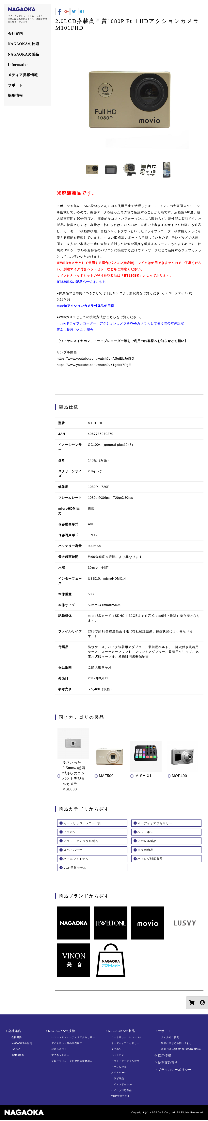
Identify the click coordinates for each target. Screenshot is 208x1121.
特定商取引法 (168, 1063)
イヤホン (70, 832)
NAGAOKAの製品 (23, 54)
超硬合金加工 (59, 1049)
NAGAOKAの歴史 (21, 1044)
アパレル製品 (147, 841)
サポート (15, 85)
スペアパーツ (73, 850)
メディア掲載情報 (23, 75)
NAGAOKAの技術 (23, 44)
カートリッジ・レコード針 (83, 823)
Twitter (15, 1049)
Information (18, 65)
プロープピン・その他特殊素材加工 (71, 1061)
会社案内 (15, 34)
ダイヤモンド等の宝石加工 (66, 1044)
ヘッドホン (145, 832)
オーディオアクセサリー (155, 823)
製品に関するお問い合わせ (176, 1044)
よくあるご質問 (170, 1038)
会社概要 (16, 1038)
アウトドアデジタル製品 (81, 841)
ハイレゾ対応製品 (150, 859)
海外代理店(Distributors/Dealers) (181, 1049)
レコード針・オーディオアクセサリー (73, 1038)
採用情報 (15, 95)
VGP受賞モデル (75, 868)
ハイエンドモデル (76, 859)
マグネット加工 (60, 1055)
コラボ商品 (145, 850)
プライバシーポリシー (174, 1070)
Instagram (17, 1055)
